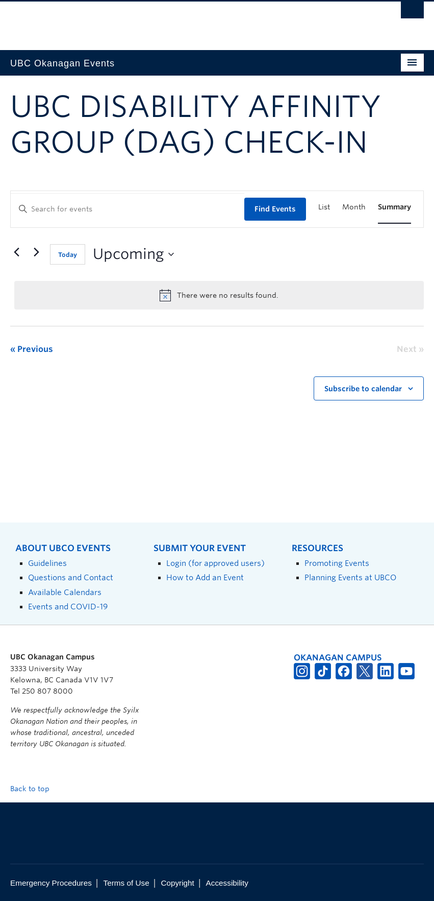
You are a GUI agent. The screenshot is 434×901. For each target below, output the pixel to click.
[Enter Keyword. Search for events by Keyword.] (127, 209)
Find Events (275, 209)
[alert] (219, 295)
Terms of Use (126, 883)
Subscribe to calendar (363, 389)
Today (67, 254)
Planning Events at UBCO (350, 577)
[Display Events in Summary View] (394, 207)
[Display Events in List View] (324, 207)
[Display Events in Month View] (354, 207)
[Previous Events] (16, 252)
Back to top (34, 789)
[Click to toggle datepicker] (133, 254)
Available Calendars (64, 592)
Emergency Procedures (51, 883)
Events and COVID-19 (68, 606)
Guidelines (47, 563)
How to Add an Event (205, 577)
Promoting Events (336, 563)
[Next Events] (36, 252)
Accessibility (227, 883)
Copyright (177, 883)
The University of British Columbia (186, 21)
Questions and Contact (70, 577)
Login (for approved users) (215, 563)
